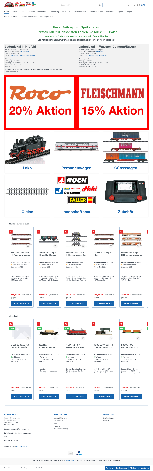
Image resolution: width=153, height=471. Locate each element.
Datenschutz (58, 421)
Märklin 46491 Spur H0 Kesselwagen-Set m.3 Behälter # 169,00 (104, 254)
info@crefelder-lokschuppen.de (95, 55)
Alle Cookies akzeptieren (139, 468)
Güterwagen (125, 168)
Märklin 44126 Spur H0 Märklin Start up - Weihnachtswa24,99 (75, 254)
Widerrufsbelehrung (61, 429)
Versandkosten (71, 460)
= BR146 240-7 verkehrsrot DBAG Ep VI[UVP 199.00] (103, 346)
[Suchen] (100, 5)
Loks (27, 168)
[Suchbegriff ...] (79, 5)
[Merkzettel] (128, 5)
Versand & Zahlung (60, 418)
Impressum (57, 426)
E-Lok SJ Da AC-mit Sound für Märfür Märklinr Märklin (48, 346)
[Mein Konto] (133, 5)
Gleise (27, 211)
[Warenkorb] (142, 5)
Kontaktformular (22, 446)
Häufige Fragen (108, 418)
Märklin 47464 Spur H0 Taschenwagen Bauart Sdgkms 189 (48, 254)
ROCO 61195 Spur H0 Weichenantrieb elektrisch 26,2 (20, 346)
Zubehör (126, 211)
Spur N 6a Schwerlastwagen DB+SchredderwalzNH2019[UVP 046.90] (76, 346)
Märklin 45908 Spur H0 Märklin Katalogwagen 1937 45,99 (20, 254)
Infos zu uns (108, 415)
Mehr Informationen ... (66, 468)
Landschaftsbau (76, 211)
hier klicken (25, 51)
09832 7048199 (11, 440)
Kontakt (106, 421)
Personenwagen (76, 168)
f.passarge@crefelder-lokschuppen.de (24, 55)
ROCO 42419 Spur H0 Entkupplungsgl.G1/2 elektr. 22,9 (131, 346)
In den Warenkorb (21, 304)
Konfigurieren (121, 468)
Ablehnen (109, 468)
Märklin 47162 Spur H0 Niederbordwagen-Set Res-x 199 (130, 254)
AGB (55, 423)
